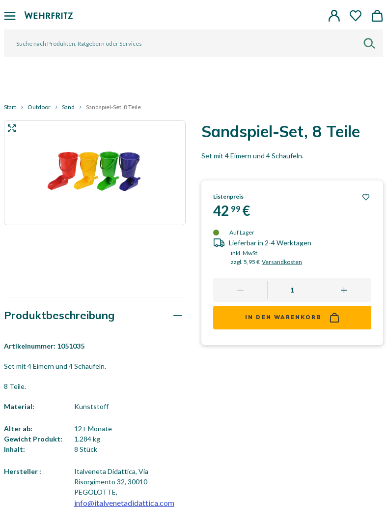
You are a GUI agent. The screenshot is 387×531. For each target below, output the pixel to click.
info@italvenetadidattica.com (124, 502)
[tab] (95, 315)
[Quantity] (292, 290)
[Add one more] (344, 290)
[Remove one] (240, 290)
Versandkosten (282, 262)
